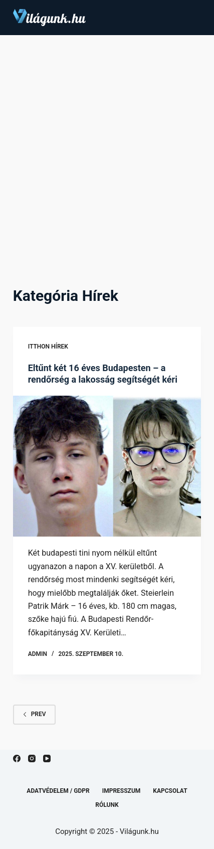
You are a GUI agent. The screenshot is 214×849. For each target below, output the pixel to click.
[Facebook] (17, 758)
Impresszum (121, 790)
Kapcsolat (170, 790)
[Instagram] (32, 758)
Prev (34, 714)
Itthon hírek (48, 346)
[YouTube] (47, 758)
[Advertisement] (107, 147)
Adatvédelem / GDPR (58, 790)
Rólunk (106, 804)
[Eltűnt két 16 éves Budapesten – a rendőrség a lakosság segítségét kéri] (107, 466)
